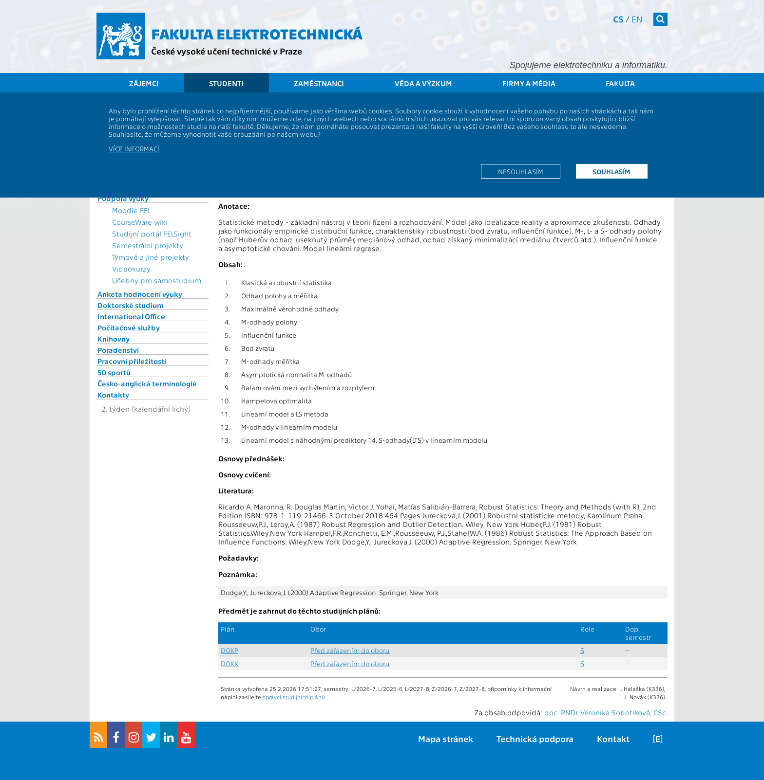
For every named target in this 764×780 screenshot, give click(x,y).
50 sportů (114, 372)
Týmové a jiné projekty (150, 257)
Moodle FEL (131, 210)
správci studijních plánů (294, 696)
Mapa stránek (445, 738)
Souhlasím (611, 171)
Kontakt (613, 738)
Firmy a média (528, 83)
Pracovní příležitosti (131, 361)
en (637, 19)
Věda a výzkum (423, 83)
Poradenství (118, 349)
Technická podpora (535, 738)
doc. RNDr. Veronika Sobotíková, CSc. (606, 712)
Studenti (226, 83)
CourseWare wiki (140, 222)
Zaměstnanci (319, 83)
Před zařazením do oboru (350, 650)
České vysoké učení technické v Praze (226, 51)
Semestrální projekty (147, 245)
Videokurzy (131, 268)
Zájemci (144, 83)
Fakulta (620, 83)
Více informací (134, 148)
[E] (658, 738)
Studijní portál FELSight (151, 233)
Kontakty (113, 394)
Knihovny (113, 338)
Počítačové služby (128, 327)
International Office (131, 316)
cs (618, 19)
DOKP (229, 650)
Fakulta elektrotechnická (257, 33)
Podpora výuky (123, 198)
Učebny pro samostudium (156, 280)
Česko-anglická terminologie (147, 383)
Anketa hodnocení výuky (139, 294)
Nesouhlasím (520, 171)
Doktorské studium (130, 305)
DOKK (229, 663)
